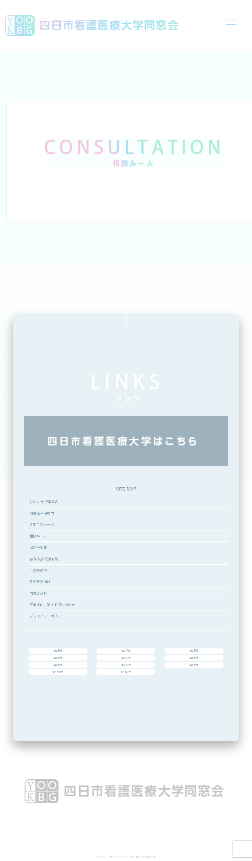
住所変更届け (40, 582)
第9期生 (194, 664)
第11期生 (126, 671)
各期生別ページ (41, 525)
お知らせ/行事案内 (44, 502)
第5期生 (126, 657)
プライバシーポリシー (47, 616)
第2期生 (126, 650)
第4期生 (58, 657)
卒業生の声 (38, 570)
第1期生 (58, 650)
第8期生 (126, 664)
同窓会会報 (38, 548)
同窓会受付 (38, 593)
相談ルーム (38, 536)
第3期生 (194, 650)
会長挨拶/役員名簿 (44, 559)
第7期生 (58, 664)
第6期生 (194, 657)
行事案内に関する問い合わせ (52, 605)
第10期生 (58, 671)
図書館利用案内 (41, 513)
